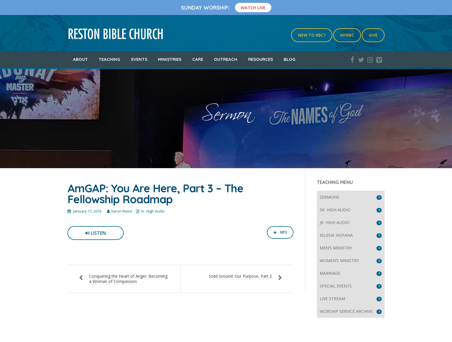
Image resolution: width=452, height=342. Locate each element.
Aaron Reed (121, 211)
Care (197, 59)
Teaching (109, 59)
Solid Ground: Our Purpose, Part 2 (240, 276)
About (80, 59)
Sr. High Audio (153, 211)
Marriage (330, 273)
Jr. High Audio (334, 222)
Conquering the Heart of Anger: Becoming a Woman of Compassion (128, 278)
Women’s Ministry (339, 260)
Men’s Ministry (336, 248)
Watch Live (253, 7)
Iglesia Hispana (336, 235)
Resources (260, 59)
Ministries (169, 59)
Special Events (336, 286)
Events (139, 59)
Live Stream (332, 298)
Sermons (329, 197)
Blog (289, 59)
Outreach (225, 59)
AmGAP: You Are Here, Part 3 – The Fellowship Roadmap (155, 193)
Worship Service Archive (346, 311)
